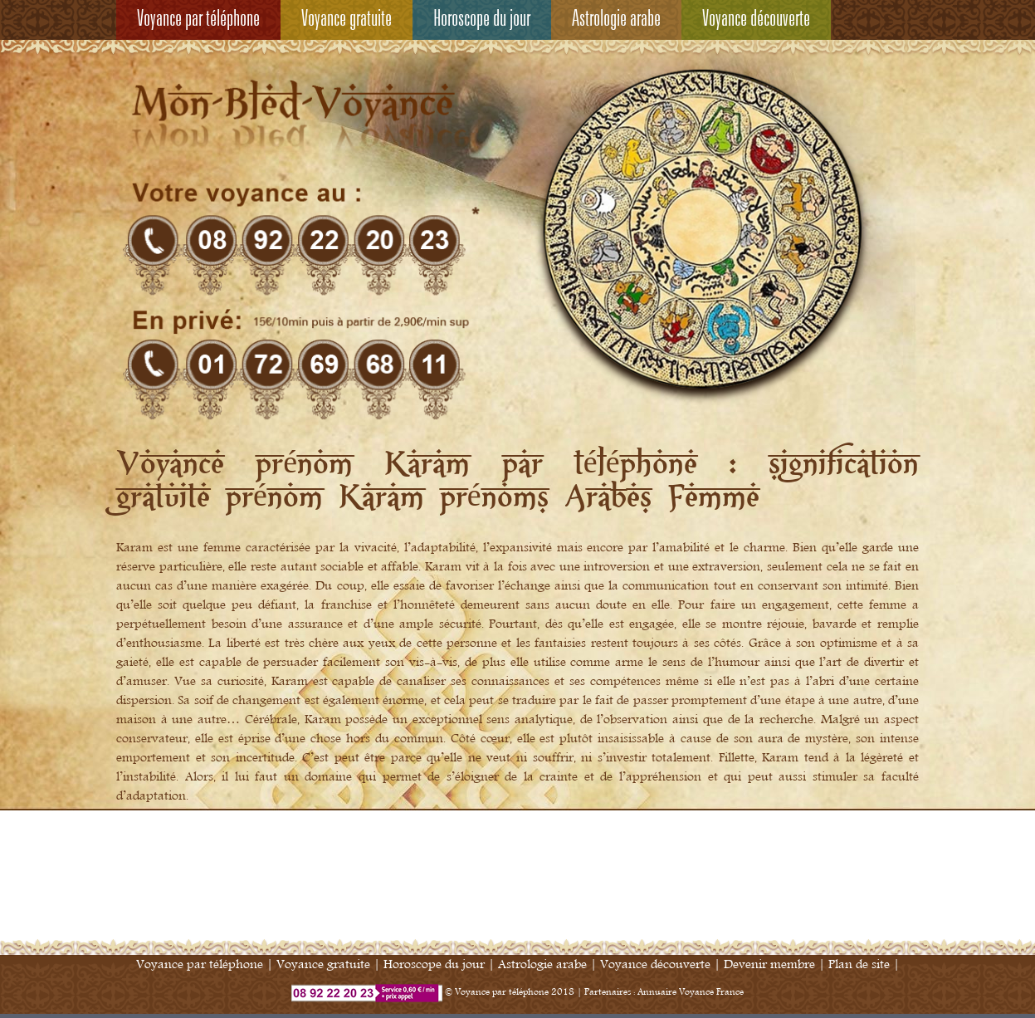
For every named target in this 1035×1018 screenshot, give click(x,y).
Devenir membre (769, 964)
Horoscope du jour (481, 20)
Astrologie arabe (616, 20)
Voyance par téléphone (198, 20)
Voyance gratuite (346, 20)
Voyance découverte (756, 20)
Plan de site (859, 964)
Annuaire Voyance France (690, 992)
